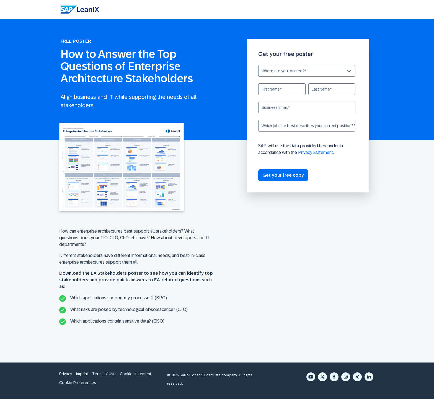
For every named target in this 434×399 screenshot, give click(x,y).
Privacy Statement (315, 152)
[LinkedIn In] (369, 376)
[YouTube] (310, 376)
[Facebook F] (334, 376)
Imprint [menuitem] (82, 374)
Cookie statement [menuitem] (135, 374)
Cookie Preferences (77, 382)
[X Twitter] (322, 376)
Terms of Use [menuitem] (104, 374)
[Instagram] (345, 376)
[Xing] (357, 376)
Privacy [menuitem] (65, 374)
